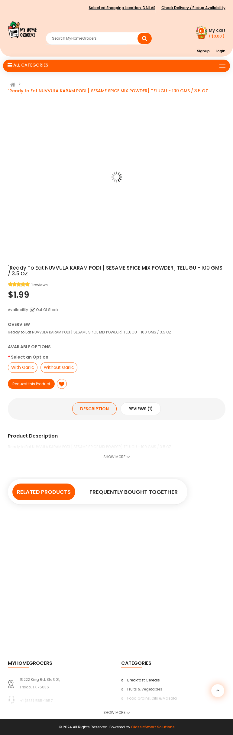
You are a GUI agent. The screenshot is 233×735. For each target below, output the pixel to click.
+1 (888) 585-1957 (36, 700)
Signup (203, 51)
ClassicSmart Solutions (153, 727)
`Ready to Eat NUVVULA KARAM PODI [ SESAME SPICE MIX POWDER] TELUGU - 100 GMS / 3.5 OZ (108, 91)
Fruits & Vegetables (144, 689)
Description (94, 409)
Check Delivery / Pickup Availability (193, 7)
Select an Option (29, 357)
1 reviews (39, 284)
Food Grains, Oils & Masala (152, 698)
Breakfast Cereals (143, 680)
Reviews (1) (140, 409)
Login (220, 51)
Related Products (44, 492)
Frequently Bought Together (133, 492)
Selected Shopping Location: (122, 7)
